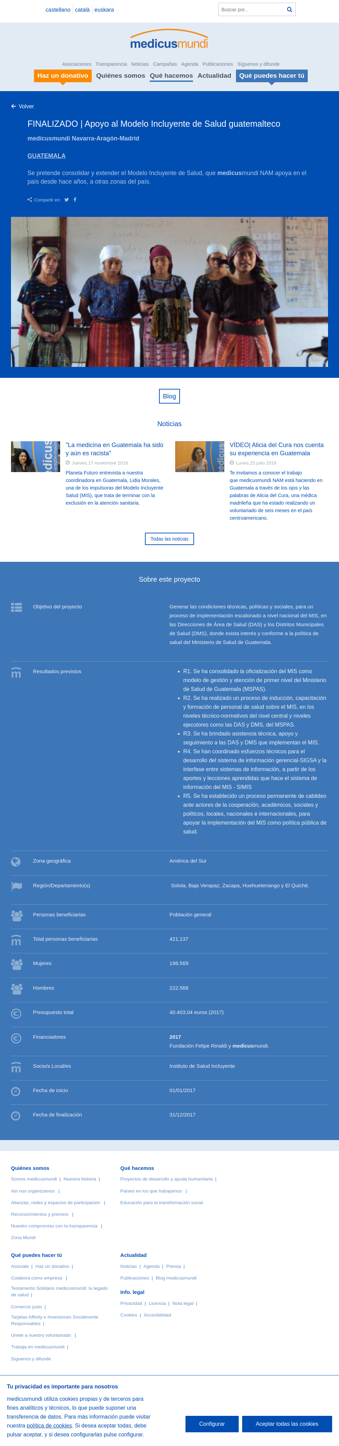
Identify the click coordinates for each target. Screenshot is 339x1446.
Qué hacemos (171, 75)
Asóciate (20, 1266)
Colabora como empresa (36, 1278)
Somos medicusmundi (34, 1179)
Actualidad (214, 75)
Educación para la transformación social (161, 1202)
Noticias (140, 64)
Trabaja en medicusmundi (38, 1346)
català (82, 10)
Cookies (128, 1315)
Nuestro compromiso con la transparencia (54, 1225)
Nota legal (182, 1303)
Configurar (212, 1424)
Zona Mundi (23, 1237)
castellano (58, 10)
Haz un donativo (52, 1266)
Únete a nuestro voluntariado (41, 1335)
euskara (104, 10)
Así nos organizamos (33, 1191)
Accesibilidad (157, 1315)
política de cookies (49, 1426)
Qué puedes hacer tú (36, 1255)
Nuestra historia (80, 1179)
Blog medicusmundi (176, 1278)
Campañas (165, 64)
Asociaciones (76, 64)
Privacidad (131, 1303)
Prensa (173, 1266)
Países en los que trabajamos (151, 1191)
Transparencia (111, 64)
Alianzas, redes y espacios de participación (55, 1202)
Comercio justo (26, 1306)
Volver (26, 106)
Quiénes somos (120, 75)
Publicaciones (218, 64)
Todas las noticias (169, 539)
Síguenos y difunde (258, 64)
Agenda (190, 64)
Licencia (157, 1303)
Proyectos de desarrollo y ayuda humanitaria (166, 1179)
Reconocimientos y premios (39, 1214)
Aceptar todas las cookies (287, 1424)
